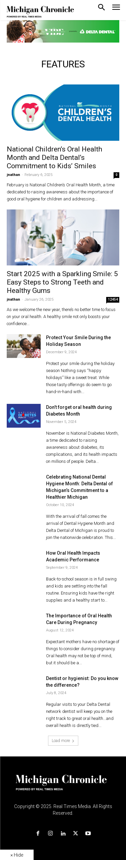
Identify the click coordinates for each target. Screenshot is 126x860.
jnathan (13, 175)
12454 (113, 299)
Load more (63, 740)
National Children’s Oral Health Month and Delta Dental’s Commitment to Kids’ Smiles (54, 157)
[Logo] (63, 786)
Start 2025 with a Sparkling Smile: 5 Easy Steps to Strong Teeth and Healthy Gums (62, 282)
